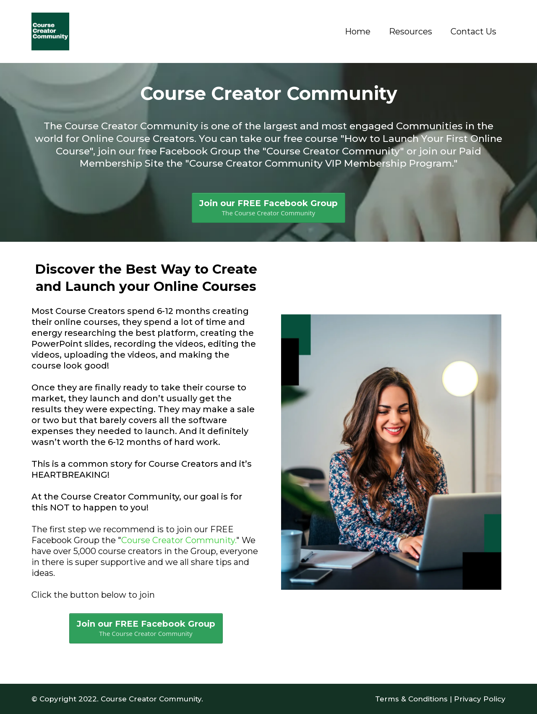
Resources (410, 31)
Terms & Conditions (411, 699)
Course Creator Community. (178, 540)
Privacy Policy (480, 699)
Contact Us (473, 31)
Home (357, 31)
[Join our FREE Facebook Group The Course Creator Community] (268, 208)
